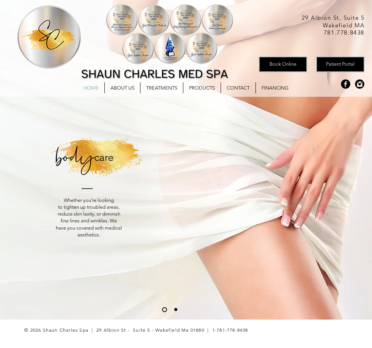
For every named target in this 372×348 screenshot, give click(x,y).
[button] (161, 87)
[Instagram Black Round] (359, 84)
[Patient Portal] (340, 64)
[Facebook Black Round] (345, 84)
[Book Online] (283, 64)
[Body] (164, 309)
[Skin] (175, 309)
